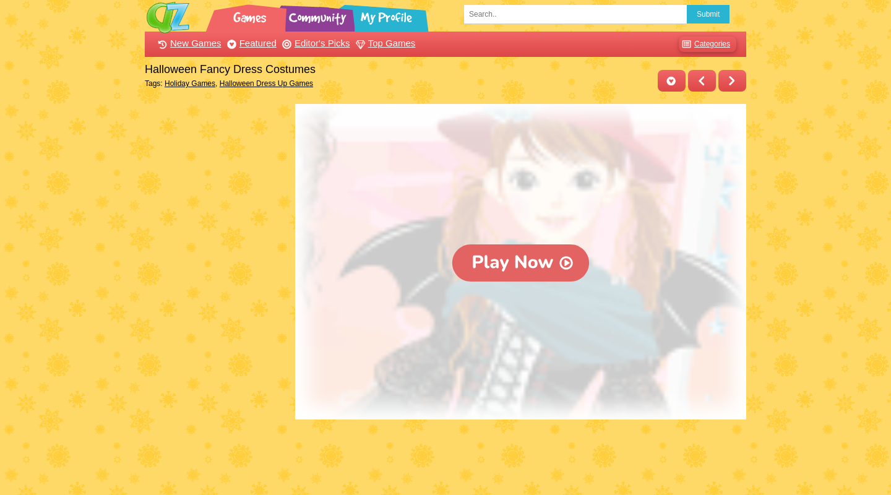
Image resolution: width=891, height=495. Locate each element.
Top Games (384, 43)
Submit (708, 14)
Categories (704, 44)
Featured (250, 43)
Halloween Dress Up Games (266, 83)
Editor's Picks (314, 43)
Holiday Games (190, 83)
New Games (188, 43)
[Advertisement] (217, 289)
